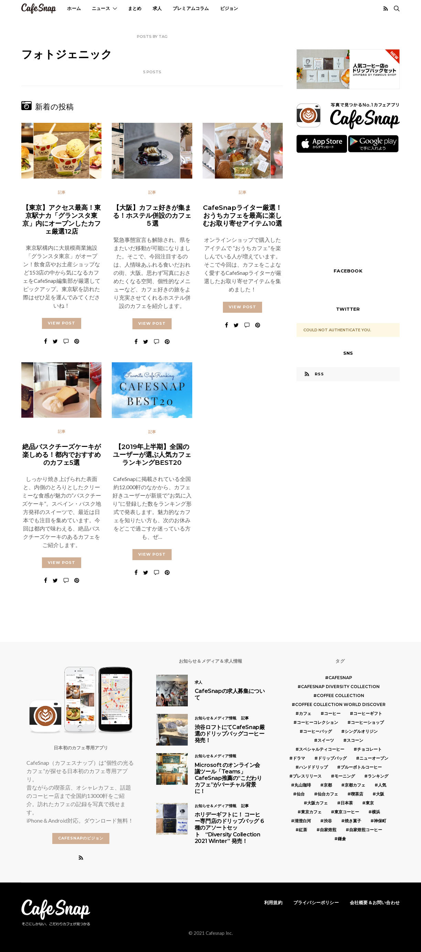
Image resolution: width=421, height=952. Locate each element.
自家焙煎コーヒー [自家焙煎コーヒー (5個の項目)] (365, 829)
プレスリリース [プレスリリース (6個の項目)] (307, 776)
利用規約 (273, 902)
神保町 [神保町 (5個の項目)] (380, 820)
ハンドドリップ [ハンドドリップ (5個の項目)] (313, 767)
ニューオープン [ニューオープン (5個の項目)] (373, 758)
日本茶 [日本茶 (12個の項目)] (347, 802)
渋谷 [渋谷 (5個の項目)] (328, 820)
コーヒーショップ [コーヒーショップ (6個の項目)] (367, 722)
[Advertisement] (348, 210)
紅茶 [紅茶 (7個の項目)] (303, 829)
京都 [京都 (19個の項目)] (328, 785)
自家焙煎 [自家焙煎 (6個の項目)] (328, 829)
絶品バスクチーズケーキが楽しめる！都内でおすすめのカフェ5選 (61, 455)
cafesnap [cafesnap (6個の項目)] (340, 677)
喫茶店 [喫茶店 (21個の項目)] (357, 793)
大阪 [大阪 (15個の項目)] (380, 793)
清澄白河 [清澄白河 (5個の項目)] (302, 820)
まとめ (135, 8)
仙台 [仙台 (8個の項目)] (300, 793)
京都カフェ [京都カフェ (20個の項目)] (355, 785)
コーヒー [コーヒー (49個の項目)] (332, 713)
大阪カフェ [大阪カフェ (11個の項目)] (317, 802)
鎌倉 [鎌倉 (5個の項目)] (342, 838)
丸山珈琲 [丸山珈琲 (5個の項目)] (302, 785)
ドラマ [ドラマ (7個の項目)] (299, 758)
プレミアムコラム (191, 8)
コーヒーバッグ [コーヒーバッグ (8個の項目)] (317, 731)
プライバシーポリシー (316, 902)
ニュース (101, 8)
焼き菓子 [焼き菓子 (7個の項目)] (353, 820)
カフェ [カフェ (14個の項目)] (305, 713)
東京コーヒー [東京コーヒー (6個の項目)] (346, 811)
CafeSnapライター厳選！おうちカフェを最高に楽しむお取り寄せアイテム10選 (242, 215)
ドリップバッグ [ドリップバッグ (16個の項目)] (332, 758)
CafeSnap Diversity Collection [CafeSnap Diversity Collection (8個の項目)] (340, 686)
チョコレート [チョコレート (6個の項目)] (369, 749)
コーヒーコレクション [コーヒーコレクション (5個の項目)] (317, 722)
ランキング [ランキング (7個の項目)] (378, 776)
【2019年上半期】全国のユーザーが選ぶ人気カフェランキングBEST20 (152, 455)
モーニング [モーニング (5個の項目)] (344, 776)
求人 (157, 8)
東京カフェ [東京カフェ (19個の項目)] (311, 811)
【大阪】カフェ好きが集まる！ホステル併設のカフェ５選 (152, 215)
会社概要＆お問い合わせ (375, 902)
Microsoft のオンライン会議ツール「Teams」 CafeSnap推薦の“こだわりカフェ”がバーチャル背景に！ (228, 778)
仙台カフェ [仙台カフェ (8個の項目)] (327, 793)
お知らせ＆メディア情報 (215, 718)
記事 (61, 192)
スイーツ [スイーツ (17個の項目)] (325, 740)
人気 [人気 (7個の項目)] (382, 785)
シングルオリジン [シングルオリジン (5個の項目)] (361, 731)
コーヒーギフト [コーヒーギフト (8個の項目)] (367, 713)
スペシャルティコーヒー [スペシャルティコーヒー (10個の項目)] (321, 749)
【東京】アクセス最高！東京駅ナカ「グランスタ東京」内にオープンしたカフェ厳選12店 (61, 219)
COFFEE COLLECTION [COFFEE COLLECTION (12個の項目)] (340, 695)
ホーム (74, 8)
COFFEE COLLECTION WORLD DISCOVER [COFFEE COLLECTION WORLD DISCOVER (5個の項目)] (340, 704)
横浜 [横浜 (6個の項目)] (376, 811)
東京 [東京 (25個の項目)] (370, 802)
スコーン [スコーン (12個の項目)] (355, 740)
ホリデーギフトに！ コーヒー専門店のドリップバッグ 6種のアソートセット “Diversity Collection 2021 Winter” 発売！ (229, 827)
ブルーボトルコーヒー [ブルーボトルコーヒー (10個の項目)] (361, 767)
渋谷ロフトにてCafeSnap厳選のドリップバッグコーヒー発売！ (230, 734)
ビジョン (229, 8)
